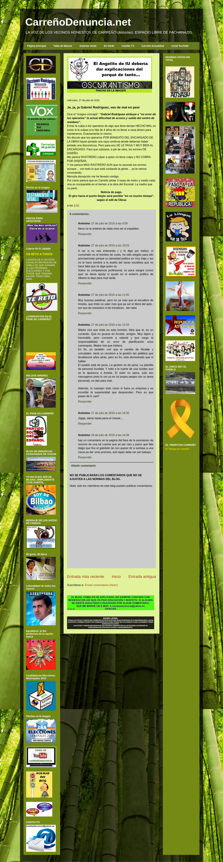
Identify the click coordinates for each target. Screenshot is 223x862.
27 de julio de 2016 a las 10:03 (110, 245)
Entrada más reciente (85, 576)
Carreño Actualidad (152, 45)
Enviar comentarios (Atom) (101, 585)
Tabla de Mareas (62, 45)
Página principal (36, 45)
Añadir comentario (83, 465)
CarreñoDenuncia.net (78, 22)
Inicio (116, 576)
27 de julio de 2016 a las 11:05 (110, 294)
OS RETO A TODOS (39, 254)
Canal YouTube (180, 45)
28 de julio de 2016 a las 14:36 (110, 435)
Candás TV (128, 45)
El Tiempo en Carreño (177, 449)
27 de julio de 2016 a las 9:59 (109, 223)
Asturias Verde (88, 45)
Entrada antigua (142, 576)
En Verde (109, 45)
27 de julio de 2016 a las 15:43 (110, 324)
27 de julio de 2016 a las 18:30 (110, 413)
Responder (85, 234)
